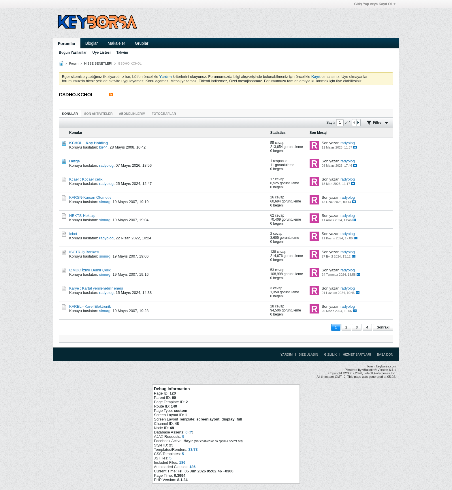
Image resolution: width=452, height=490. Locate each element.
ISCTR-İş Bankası (84, 252)
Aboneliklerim (132, 113)
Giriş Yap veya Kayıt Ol (375, 4)
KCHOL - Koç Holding (88, 143)
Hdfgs (74, 161)
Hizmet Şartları (357, 354)
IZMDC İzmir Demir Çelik (90, 270)
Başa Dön (385, 354)
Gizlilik (330, 354)
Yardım (286, 354)
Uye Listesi (101, 52)
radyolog (347, 143)
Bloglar (91, 43)
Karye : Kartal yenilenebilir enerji (96, 288)
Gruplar (141, 43)
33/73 (193, 449)
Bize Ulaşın (308, 354)
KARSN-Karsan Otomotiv (90, 197)
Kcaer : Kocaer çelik (86, 179)
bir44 (103, 147)
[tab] (70, 113)
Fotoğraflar (164, 113)
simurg (104, 202)
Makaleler (116, 43)
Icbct (73, 234)
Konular (70, 113)
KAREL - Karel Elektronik (90, 306)
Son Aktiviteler (98, 113)
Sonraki (383, 327)
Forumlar (67, 43)
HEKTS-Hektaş (82, 215)
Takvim (122, 52)
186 (182, 462)
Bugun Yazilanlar (72, 52)
